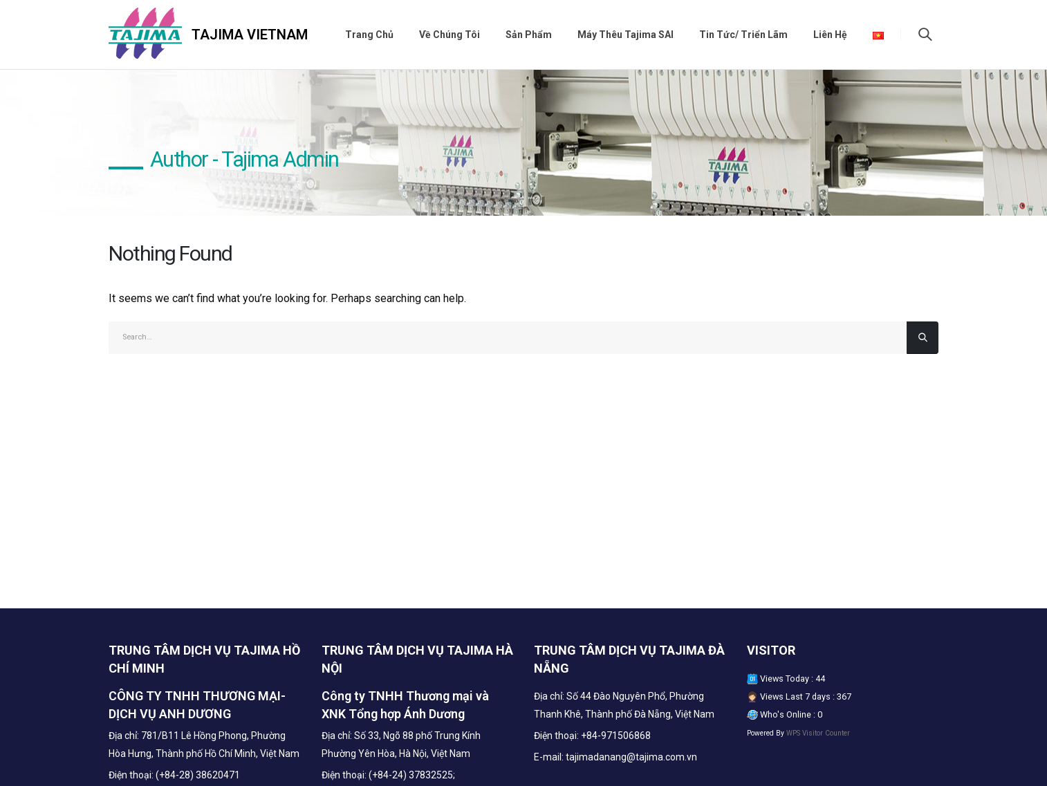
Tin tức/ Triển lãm (743, 34)
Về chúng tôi (449, 34)
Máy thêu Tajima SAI (625, 34)
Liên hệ (830, 34)
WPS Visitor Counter (818, 733)
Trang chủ (369, 34)
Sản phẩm (529, 34)
